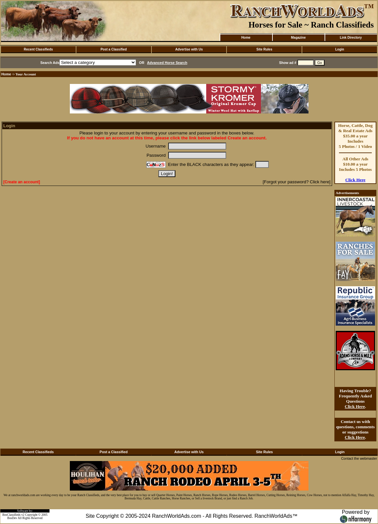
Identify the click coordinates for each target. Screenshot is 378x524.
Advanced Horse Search (167, 63)
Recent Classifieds (38, 49)
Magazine (298, 37)
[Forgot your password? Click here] (296, 181)
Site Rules (264, 49)
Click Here (355, 179)
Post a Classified (114, 49)
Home (245, 37)
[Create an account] (21, 182)
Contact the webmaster (359, 458)
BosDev (12, 518)
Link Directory (351, 37)
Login (339, 49)
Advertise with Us (189, 49)
